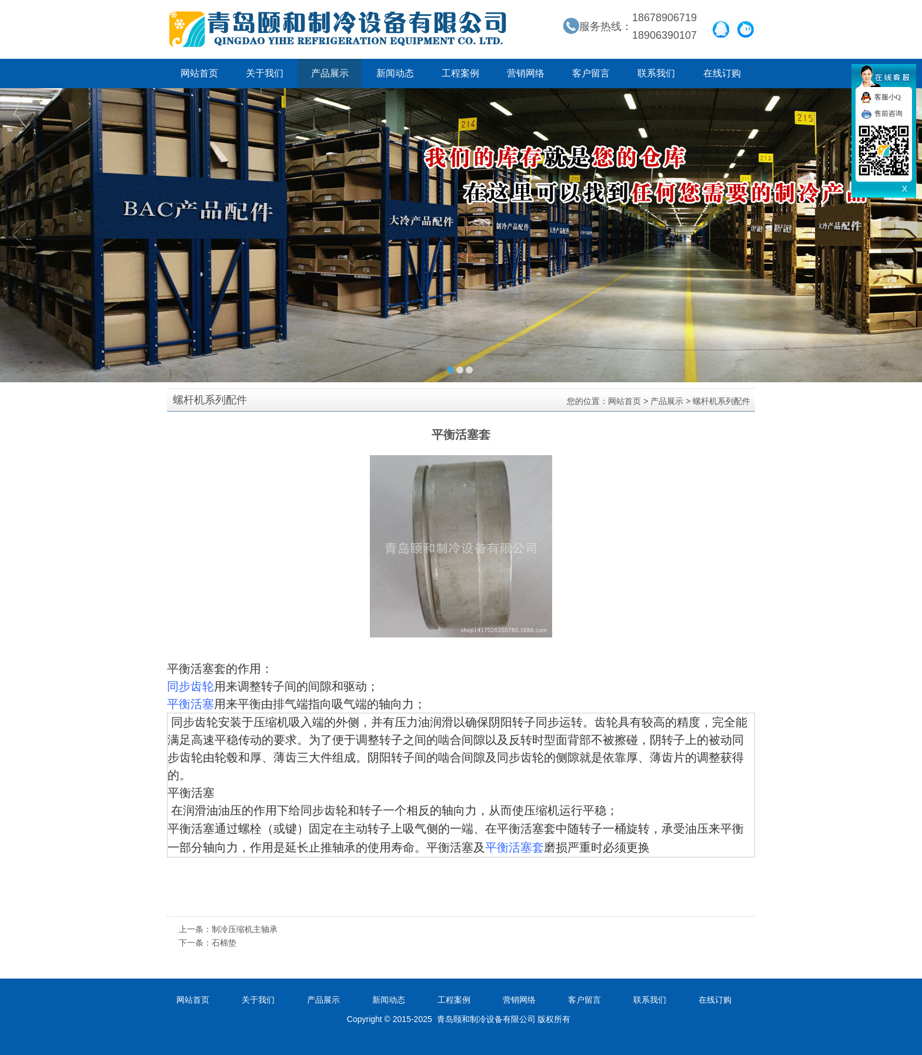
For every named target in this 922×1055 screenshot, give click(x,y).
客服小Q (887, 97)
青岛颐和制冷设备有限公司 (338, 29)
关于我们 (264, 73)
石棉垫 (224, 942)
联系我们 (656, 73)
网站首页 (199, 73)
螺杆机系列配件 (721, 401)
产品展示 (330, 73)
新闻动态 (395, 73)
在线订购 (722, 73)
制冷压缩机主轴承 (245, 929)
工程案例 (460, 73)
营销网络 (525, 73)
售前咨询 (888, 113)
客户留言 (591, 73)
